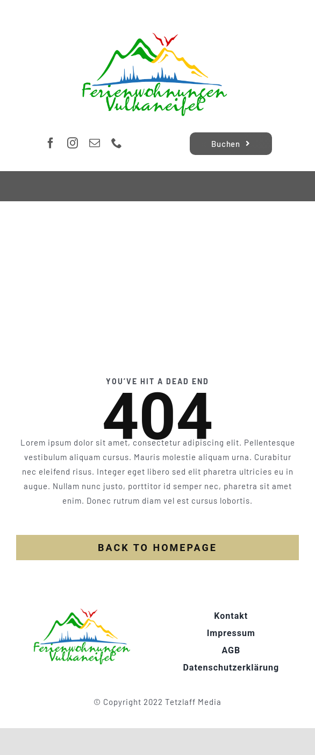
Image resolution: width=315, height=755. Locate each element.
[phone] (117, 143)
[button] (19, 735)
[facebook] (50, 143)
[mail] (95, 143)
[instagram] (72, 143)
